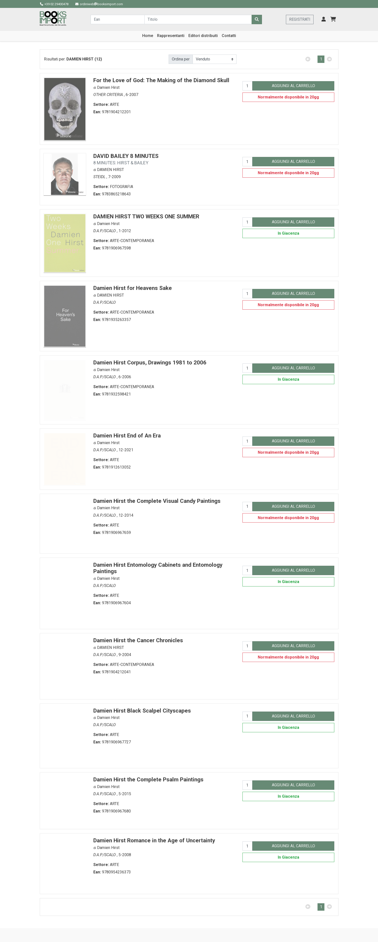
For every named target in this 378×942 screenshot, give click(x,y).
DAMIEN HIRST (110, 169)
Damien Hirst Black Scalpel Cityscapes (142, 710)
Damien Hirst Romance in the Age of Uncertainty (154, 840)
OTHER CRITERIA (108, 94)
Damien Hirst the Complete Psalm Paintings (148, 779)
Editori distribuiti (203, 35)
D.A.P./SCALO (105, 230)
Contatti (229, 35)
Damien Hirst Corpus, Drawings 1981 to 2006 (149, 362)
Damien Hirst (108, 87)
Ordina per (181, 59)
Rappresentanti (170, 35)
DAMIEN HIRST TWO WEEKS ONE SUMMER (146, 216)
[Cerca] (257, 19)
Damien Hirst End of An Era (127, 435)
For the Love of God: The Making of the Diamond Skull (161, 80)
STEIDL (99, 176)
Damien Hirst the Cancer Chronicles (138, 640)
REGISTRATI (299, 19)
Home (147, 35)
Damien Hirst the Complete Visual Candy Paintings (156, 501)
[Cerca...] (117, 19)
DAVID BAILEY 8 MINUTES (126, 159)
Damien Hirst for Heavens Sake (132, 288)
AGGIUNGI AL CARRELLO (293, 85)
